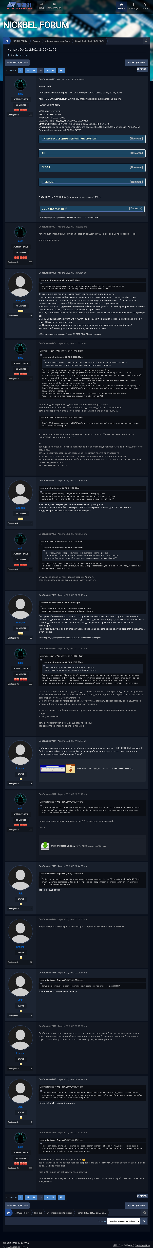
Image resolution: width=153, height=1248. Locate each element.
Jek (20, 892)
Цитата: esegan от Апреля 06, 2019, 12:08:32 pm (61, 541)
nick (12, 55)
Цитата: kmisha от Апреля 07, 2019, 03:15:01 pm (61, 1086)
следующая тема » (136, 62)
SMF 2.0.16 (117, 1244)
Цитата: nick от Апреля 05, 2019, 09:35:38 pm (60, 280)
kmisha (20, 767)
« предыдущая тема (17, 62)
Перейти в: (102, 1220)
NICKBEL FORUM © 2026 (16, 1242)
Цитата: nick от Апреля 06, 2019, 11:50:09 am (60, 488)
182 (61, 71)
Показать (136, 138)
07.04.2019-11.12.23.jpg (81, 768)
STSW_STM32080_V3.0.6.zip (57, 845)
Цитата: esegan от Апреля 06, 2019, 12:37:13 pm (61, 655)
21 (53, 71)
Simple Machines (142, 1244)
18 (34, 71)
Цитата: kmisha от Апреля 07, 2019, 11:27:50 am (61, 801)
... (24, 71)
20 (46, 71)
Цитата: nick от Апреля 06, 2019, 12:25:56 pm (60, 602)
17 (28, 71)
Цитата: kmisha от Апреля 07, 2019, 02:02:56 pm (61, 979)
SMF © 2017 (129, 1244)
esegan (20, 300)
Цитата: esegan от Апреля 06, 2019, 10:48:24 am (61, 351)
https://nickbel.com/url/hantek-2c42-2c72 (100, 99)
